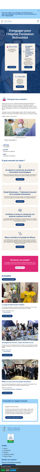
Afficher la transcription (9, 140)
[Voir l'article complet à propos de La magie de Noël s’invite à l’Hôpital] (20, 292)
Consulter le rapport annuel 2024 (14, 417)
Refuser (7, 470)
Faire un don (20, 267)
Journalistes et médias (9, 454)
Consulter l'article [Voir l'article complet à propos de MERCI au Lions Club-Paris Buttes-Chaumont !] (7, 393)
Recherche (13, 389)
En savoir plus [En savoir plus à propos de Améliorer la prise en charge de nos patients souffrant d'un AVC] (20, 224)
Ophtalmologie (19, 389)
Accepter (3, 470)
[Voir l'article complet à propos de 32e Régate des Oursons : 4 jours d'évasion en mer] (20, 330)
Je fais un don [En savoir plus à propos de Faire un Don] (11, 67)
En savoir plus (13, 470)
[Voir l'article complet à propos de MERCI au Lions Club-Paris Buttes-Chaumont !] (20, 369)
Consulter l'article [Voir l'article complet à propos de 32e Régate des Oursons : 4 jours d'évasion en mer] (7, 355)
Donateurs (6, 452)
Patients (5, 448)
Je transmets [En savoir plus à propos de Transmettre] (20, 86)
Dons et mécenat (7, 312)
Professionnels (7, 450)
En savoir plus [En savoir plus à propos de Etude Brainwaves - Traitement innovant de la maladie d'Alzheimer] (20, 201)
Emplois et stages (8, 456)
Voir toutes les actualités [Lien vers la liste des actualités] (9, 279)
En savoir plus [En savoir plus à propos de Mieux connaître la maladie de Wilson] (20, 246)
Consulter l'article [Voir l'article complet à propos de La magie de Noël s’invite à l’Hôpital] (7, 316)
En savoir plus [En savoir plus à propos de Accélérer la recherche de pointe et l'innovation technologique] (20, 179)
